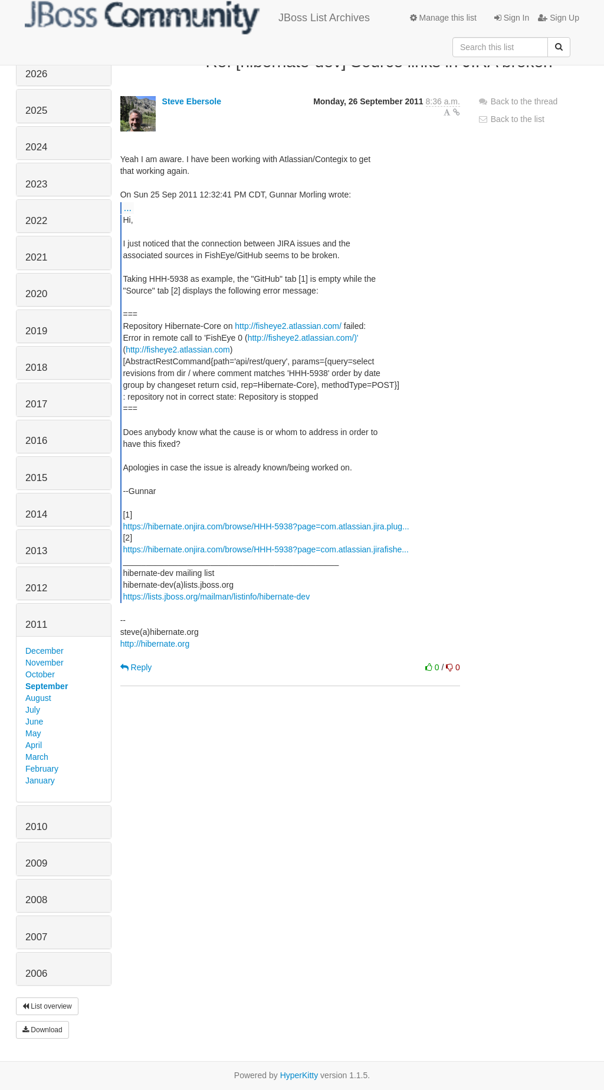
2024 (36, 147)
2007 (36, 937)
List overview (47, 1006)
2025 (36, 110)
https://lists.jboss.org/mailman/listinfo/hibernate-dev (216, 596)
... (128, 207)
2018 (36, 367)
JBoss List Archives (197, 17)
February (41, 768)
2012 (36, 588)
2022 (36, 220)
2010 (36, 826)
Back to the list (511, 119)
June (34, 721)
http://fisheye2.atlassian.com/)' (303, 338)
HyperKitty (299, 1075)
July (32, 709)
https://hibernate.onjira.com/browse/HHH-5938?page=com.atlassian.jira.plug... (266, 526)
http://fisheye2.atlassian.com (178, 349)
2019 (36, 331)
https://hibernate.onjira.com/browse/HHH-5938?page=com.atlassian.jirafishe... (265, 549)
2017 (36, 404)
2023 (36, 184)
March (36, 757)
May (33, 733)
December (44, 651)
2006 (36, 973)
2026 (36, 74)
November (44, 662)
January (40, 780)
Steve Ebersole (191, 101)
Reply (136, 667)
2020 (36, 293)
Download (42, 1030)
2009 (36, 863)
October (40, 674)
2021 (36, 257)
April (33, 745)
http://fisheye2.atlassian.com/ (288, 326)
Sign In (511, 17)
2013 (36, 550)
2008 (36, 899)
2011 (36, 624)
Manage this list (443, 17)
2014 (36, 514)
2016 (36, 440)
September (46, 686)
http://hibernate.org (155, 643)
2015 (36, 477)
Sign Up (558, 17)
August (38, 698)
